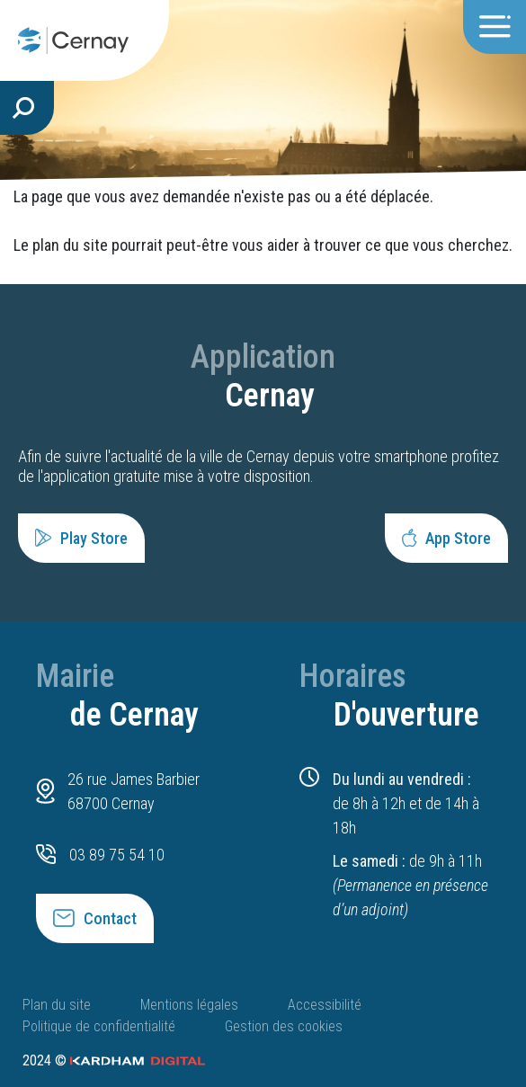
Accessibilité (324, 1004)
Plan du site (56, 1004)
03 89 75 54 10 (117, 854)
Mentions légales (189, 1004)
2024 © (113, 1060)
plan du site (70, 245)
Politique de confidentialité (98, 1026)
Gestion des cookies (284, 1026)
